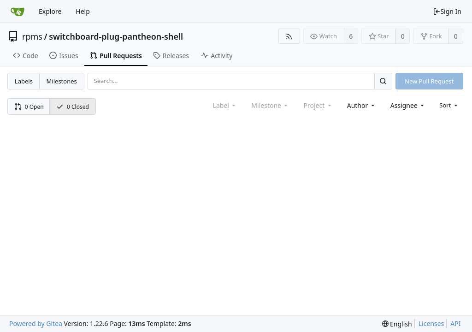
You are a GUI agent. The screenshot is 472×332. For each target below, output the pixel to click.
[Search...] (383, 81)
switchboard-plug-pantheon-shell (116, 36)
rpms (32, 36)
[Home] (17, 11)
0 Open (29, 107)
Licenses (431, 323)
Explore (50, 11)
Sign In (447, 11)
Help (83, 11)
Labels (24, 81)
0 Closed (72, 107)
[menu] (449, 105)
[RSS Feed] (289, 36)
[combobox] (361, 105)
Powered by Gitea (35, 323)
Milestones (62, 81)
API (455, 323)
